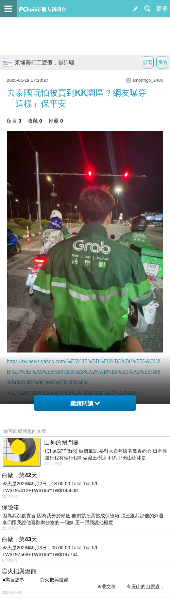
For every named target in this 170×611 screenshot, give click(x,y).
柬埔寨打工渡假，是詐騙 (38, 62)
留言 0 (14, 121)
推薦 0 (56, 121)
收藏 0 (35, 121)
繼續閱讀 (85, 403)
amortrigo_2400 (147, 80)
